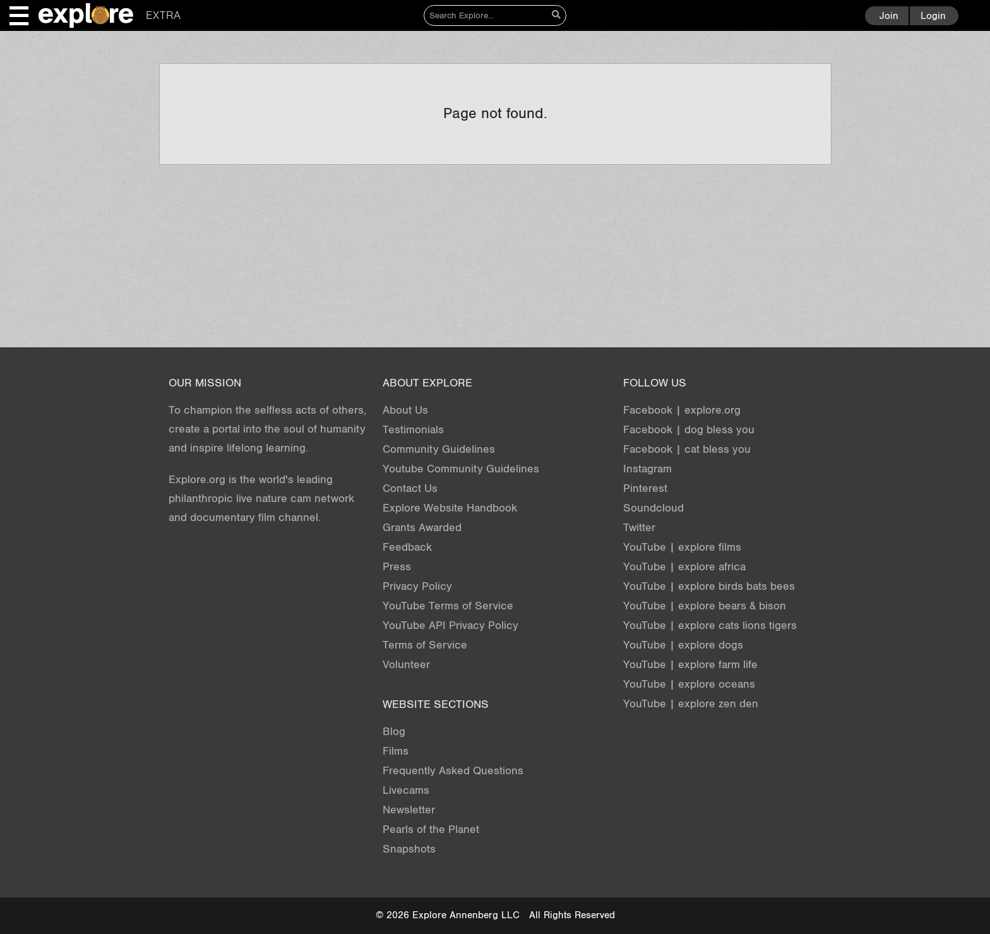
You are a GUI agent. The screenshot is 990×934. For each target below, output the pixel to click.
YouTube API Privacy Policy (450, 625)
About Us (405, 410)
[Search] (485, 15)
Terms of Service (425, 645)
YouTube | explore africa (684, 566)
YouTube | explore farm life (690, 664)
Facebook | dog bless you (688, 429)
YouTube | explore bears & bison (704, 606)
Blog (394, 731)
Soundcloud (653, 508)
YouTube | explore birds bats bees (709, 586)
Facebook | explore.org (682, 410)
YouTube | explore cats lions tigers (710, 625)
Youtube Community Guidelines (461, 469)
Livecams (406, 790)
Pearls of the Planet (431, 829)
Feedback (407, 547)
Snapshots (409, 849)
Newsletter (409, 810)
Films (396, 751)
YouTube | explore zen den (690, 703)
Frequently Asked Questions (453, 770)
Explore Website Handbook (450, 508)
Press (397, 566)
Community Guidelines (439, 449)
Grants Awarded (422, 527)
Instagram (647, 469)
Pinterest (645, 488)
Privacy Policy (417, 586)
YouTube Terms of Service (448, 606)
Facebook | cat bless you (687, 449)
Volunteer (406, 664)
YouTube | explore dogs (683, 645)
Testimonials (413, 429)
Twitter (639, 527)
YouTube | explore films (682, 547)
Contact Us (410, 488)
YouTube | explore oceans (689, 684)
